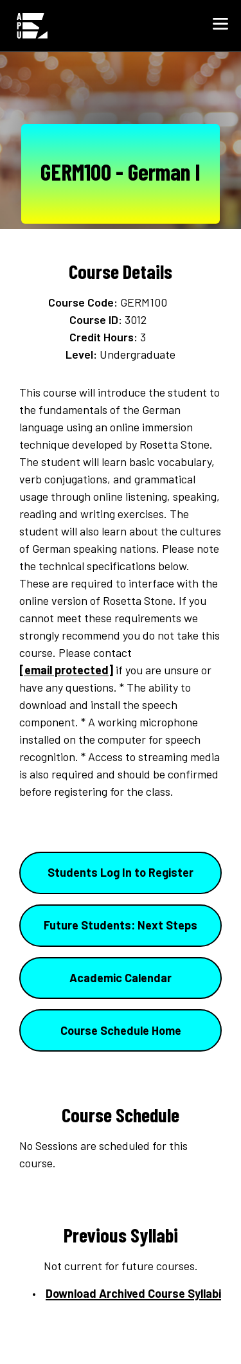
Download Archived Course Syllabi (133, 1293)
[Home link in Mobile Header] (32, 26)
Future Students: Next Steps (120, 925)
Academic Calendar (120, 978)
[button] (220, 25)
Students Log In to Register (120, 872)
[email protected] (66, 670)
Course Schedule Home (120, 1030)
